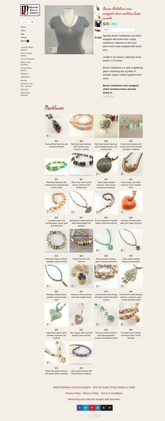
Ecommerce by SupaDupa (96, 416)
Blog (22, 34)
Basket (24, 41)
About (23, 30)
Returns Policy (91, 393)
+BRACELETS (25, 77)
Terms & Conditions (112, 393)
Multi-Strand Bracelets (25, 94)
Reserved (24, 89)
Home (23, 27)
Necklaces (24, 74)
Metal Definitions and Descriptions (72, 387)
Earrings (24, 80)
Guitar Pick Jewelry (28, 59)
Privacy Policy (73, 393)
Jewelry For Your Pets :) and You (27, 84)
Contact (24, 37)
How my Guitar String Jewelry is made (114, 387)
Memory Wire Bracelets (26, 63)
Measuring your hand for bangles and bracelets (94, 399)
